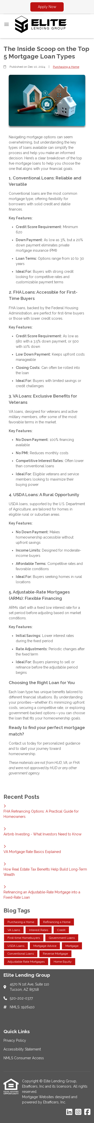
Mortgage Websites (38, 1097)
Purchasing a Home (66, 67)
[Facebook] (87, 1112)
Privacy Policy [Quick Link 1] (15, 1040)
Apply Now (47, 7)
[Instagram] (78, 1112)
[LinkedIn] (69, 1112)
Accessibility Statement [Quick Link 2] (22, 1049)
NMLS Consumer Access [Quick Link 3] (24, 1058)
